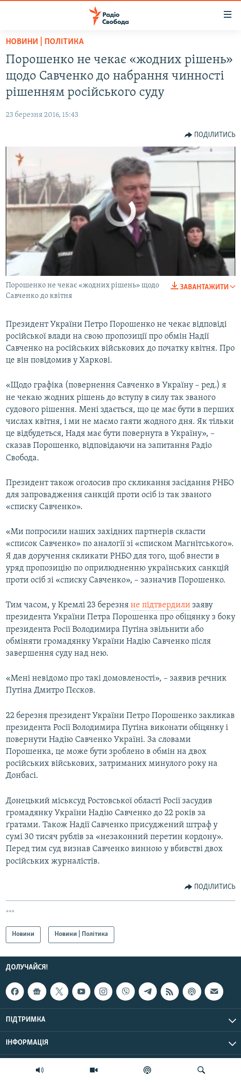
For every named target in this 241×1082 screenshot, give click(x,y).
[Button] (210, 135)
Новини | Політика (45, 41)
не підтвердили (160, 605)
